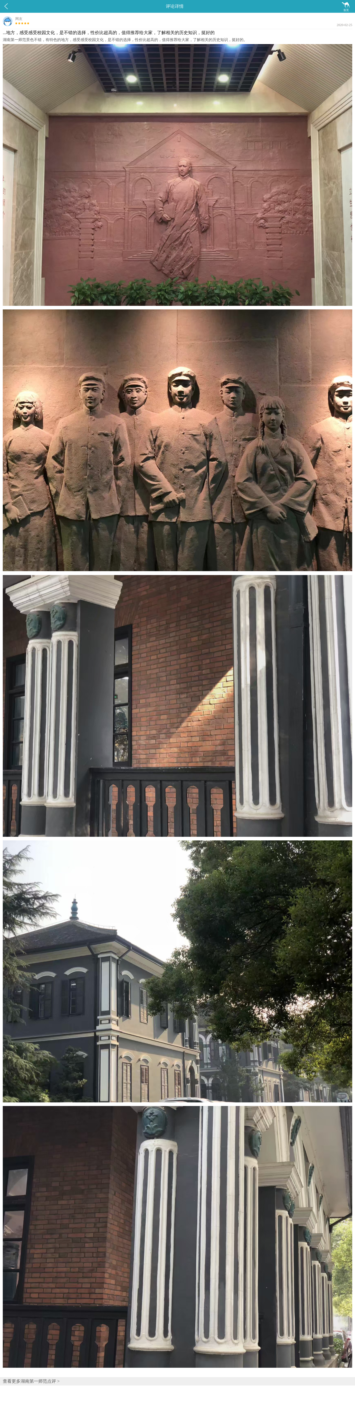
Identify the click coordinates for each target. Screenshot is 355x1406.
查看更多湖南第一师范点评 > (31, 1381)
